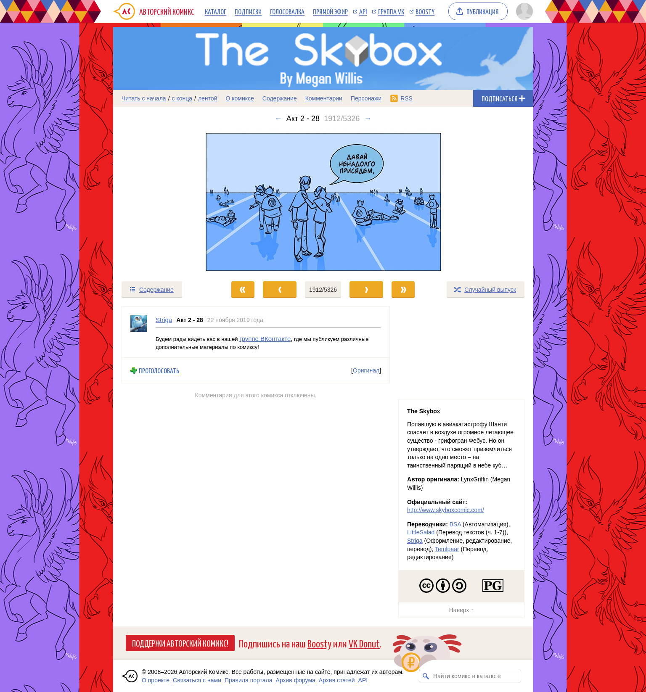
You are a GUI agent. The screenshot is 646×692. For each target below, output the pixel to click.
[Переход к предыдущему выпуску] (165, 202)
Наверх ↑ (461, 610)
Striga (415, 540)
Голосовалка (287, 11)
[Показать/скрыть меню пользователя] (523, 11)
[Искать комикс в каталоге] (426, 676)
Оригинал (366, 370)
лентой (207, 98)
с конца (182, 98)
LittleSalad (420, 532)
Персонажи (366, 98)
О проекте (155, 680)
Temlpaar (447, 549)
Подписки (248, 11)
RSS (406, 98)
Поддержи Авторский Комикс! (180, 642)
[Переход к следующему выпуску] (323, 202)
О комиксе (239, 98)
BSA (455, 524)
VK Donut (364, 643)
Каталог (215, 11)
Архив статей (337, 680)
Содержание (279, 98)
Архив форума (295, 680)
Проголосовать (159, 370)
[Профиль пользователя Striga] (138, 332)
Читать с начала (144, 98)
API (363, 11)
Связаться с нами (197, 680)
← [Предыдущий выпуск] (278, 118)
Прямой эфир (330, 11)
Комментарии (323, 98)
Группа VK (391, 11)
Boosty (425, 11)
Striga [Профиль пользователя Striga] (164, 319)
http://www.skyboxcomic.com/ (445, 510)
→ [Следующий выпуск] (367, 118)
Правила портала (249, 680)
